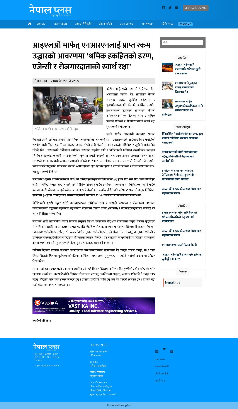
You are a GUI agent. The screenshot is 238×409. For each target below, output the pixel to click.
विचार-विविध (60, 24)
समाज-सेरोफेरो (83, 24)
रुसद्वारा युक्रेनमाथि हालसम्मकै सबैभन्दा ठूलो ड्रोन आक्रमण (188, 69)
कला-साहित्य (126, 24)
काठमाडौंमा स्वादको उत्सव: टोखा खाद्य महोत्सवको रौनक (181, 191)
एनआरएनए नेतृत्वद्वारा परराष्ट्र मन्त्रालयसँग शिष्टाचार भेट (186, 87)
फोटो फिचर (167, 24)
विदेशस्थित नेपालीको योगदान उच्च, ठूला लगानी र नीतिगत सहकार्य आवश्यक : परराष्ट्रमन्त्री (182, 138)
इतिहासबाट (147, 24)
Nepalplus (172, 282)
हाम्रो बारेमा (160, 357)
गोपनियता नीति (161, 371)
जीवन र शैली (105, 24)
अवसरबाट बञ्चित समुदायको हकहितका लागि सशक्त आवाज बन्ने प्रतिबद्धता (182, 108)
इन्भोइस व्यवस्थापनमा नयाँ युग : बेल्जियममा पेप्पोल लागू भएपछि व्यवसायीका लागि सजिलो (178, 175)
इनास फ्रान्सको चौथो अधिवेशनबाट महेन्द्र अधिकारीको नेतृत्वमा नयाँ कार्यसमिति (179, 156)
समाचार (41, 24)
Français (185, 24)
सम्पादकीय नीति (162, 364)
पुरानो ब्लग (160, 378)
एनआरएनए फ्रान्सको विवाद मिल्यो (179, 245)
